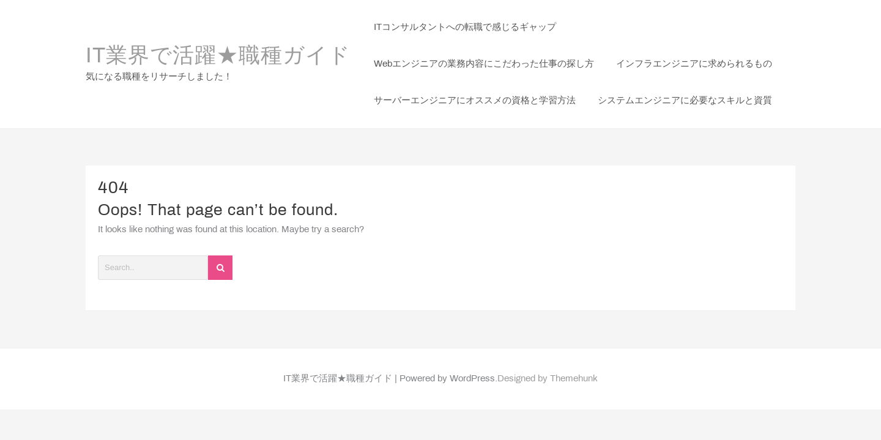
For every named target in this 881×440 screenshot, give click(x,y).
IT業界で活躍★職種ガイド (218, 57)
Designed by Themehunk (547, 379)
